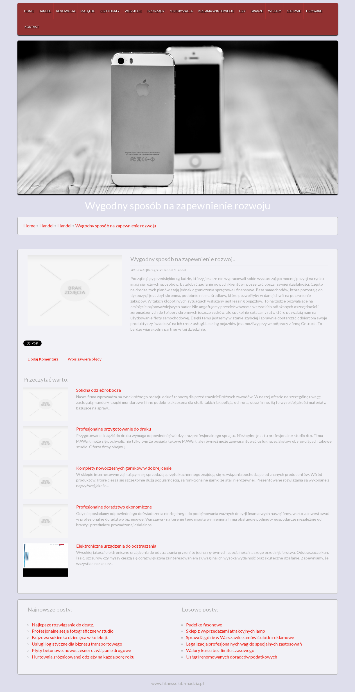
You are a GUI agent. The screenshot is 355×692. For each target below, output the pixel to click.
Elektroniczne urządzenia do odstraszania (116, 545)
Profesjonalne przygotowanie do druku (113, 428)
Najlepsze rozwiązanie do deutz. (63, 624)
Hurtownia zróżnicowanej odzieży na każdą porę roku (83, 656)
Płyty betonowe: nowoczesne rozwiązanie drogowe (81, 650)
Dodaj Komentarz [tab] (43, 359)
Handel (46, 225)
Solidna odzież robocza (98, 390)
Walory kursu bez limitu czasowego (220, 650)
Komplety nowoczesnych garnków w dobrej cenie (123, 468)
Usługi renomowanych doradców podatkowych (231, 656)
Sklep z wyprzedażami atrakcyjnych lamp (225, 630)
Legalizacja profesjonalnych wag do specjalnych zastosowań (244, 643)
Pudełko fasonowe (204, 624)
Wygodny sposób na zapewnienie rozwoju (115, 225)
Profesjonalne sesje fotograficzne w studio (73, 630)
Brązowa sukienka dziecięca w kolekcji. (70, 637)
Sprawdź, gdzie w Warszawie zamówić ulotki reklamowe (240, 637)
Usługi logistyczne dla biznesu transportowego (77, 643)
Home (29, 225)
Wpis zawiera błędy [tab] (84, 359)
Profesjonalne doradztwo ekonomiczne (114, 506)
